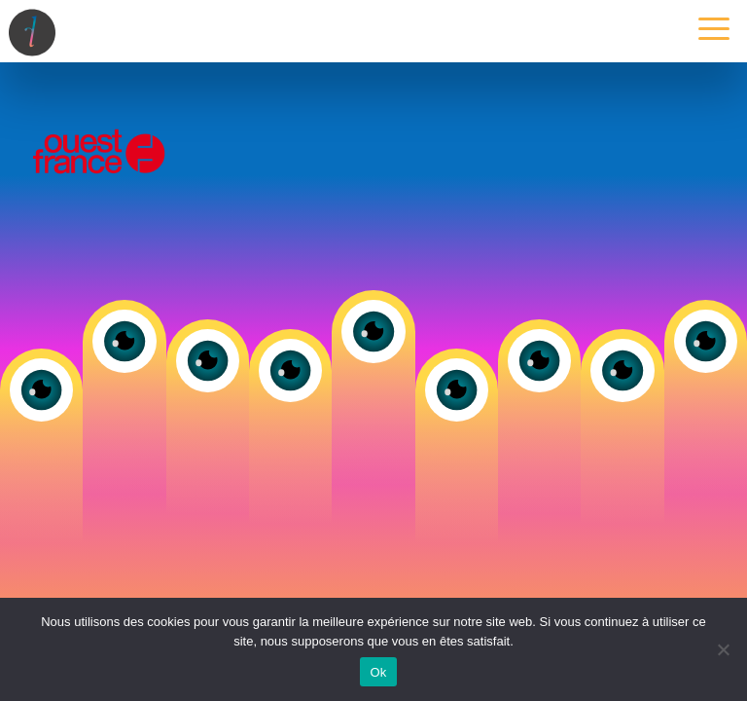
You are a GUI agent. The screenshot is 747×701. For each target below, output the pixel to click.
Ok (378, 672)
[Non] (722, 649)
